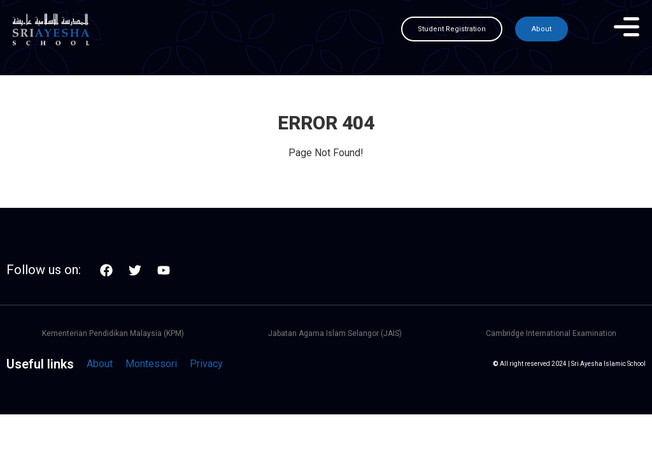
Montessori (151, 364)
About (100, 364)
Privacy (206, 364)
